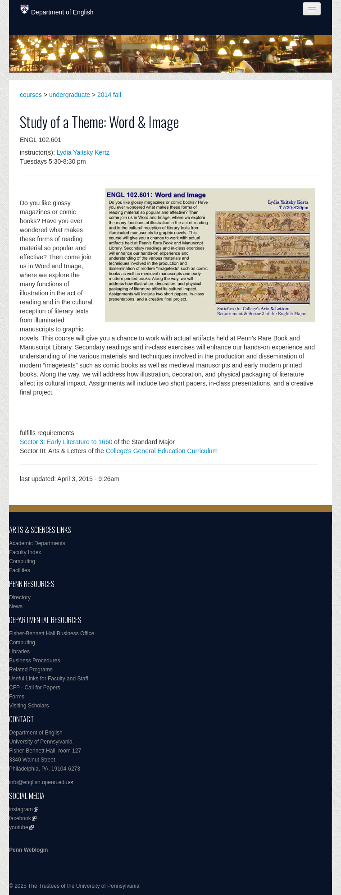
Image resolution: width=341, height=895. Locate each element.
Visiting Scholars (29, 705)
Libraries (19, 651)
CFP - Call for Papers (34, 687)
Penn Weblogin (28, 850)
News (16, 606)
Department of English (57, 10)
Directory (20, 597)
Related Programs (31, 669)
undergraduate (69, 94)
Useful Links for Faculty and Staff (48, 678)
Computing (22, 561)
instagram (21, 809)
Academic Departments (37, 543)
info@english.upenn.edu (38, 782)
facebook (20, 818)
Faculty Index (25, 552)
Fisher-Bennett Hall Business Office (51, 633)
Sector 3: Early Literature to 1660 (66, 441)
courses (31, 94)
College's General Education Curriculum (162, 450)
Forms (16, 696)
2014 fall (109, 94)
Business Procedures (34, 660)
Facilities (19, 570)
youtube (18, 827)
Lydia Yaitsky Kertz (83, 152)
